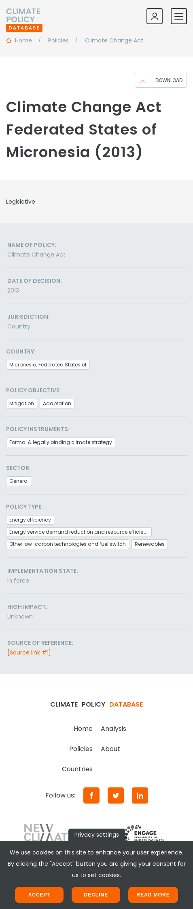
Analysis (113, 728)
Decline (96, 895)
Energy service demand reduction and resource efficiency (80, 531)
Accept (39, 895)
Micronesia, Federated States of (48, 364)
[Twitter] (116, 795)
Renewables (150, 544)
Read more (153, 895)
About (110, 748)
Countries (77, 769)
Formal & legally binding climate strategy (60, 442)
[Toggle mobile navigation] (179, 16)
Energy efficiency (30, 519)
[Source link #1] (29, 652)
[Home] (24, 16)
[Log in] (154, 16)
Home (83, 728)
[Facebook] (91, 795)
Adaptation (57, 403)
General (19, 481)
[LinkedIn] (140, 795)
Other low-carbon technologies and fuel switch (67, 544)
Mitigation (21, 403)
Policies (81, 748)
